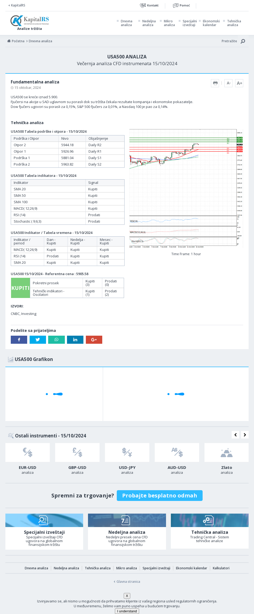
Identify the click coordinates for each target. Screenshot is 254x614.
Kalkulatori (221, 568)
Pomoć (185, 5)
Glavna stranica (128, 581)
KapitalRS (18, 5)
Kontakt (152, 5)
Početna (18, 41)
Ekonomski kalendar (211, 23)
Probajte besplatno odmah (159, 495)
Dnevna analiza (126, 23)
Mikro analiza (169, 23)
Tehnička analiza (234, 23)
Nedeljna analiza (149, 23)
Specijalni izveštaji (190, 23)
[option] (27, 460)
